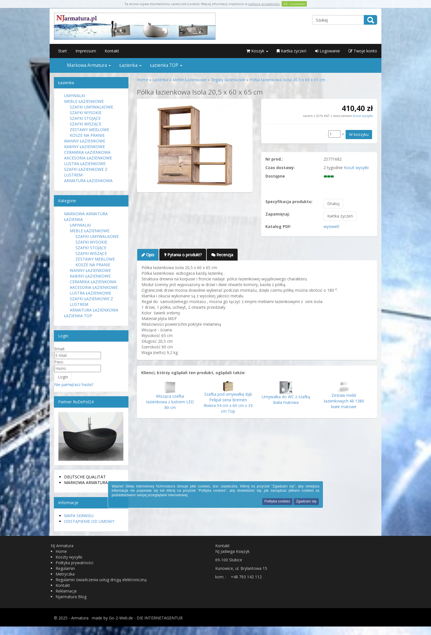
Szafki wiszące (85, 124)
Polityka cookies (277, 501)
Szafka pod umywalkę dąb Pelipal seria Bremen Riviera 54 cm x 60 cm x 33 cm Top (228, 402)
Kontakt (112, 51)
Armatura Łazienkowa (88, 180)
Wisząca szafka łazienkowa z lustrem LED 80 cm (170, 401)
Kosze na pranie (87, 135)
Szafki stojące (85, 118)
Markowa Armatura (89, 65)
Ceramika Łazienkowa (87, 152)
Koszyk (257, 51)
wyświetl (331, 226)
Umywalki (74, 95)
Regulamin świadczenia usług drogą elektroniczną (101, 579)
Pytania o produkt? (183, 254)
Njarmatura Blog (71, 596)
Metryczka (65, 574)
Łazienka (130, 65)
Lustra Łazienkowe (84, 163)
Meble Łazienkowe (84, 101)
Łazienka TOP (166, 65)
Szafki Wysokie (86, 112)
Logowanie (327, 51)
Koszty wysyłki (69, 557)
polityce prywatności (264, 4)
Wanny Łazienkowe (84, 141)
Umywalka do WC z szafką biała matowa (286, 399)
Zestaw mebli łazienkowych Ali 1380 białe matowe (344, 401)
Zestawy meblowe (89, 129)
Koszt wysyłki (362, 116)
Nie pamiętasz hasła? (73, 384)
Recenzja (222, 254)
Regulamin (65, 568)
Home (61, 551)
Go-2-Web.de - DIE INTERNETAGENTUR (146, 618)
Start (62, 51)
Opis (147, 254)
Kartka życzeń (292, 51)
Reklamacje (66, 591)
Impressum (85, 51)
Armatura (79, 618)
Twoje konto (362, 51)
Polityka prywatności (74, 562)
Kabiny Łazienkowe (84, 146)
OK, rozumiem (294, 4)
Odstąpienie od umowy (89, 521)
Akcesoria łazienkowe (88, 158)
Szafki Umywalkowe (91, 107)
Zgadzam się (306, 501)
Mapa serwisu (79, 515)
